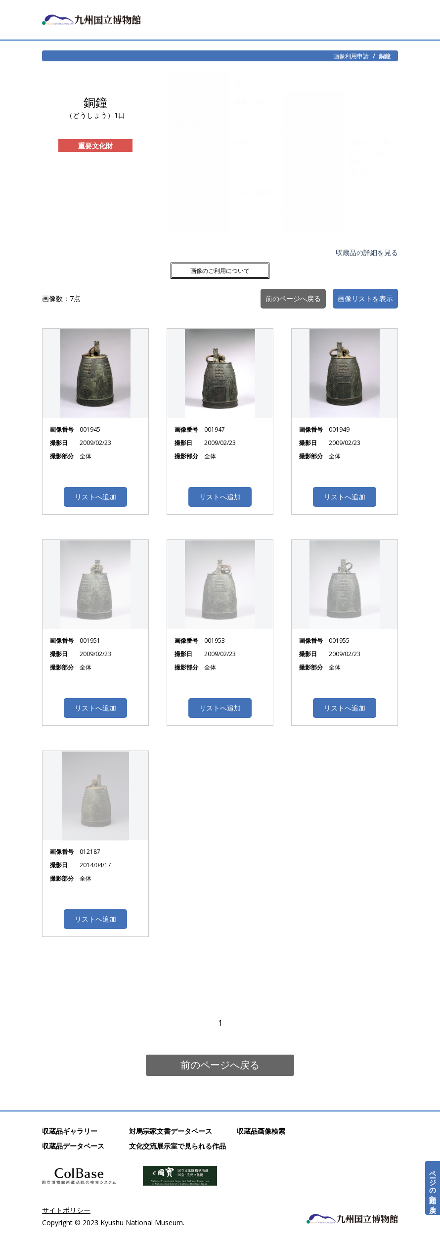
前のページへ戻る (220, 1064)
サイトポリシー (66, 1210)
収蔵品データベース (73, 1146)
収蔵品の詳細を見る (367, 252)
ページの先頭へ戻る (433, 1188)
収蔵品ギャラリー (69, 1131)
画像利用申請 (351, 56)
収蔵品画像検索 (261, 1131)
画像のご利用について (220, 270)
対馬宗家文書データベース (170, 1131)
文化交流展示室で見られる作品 (177, 1146)
